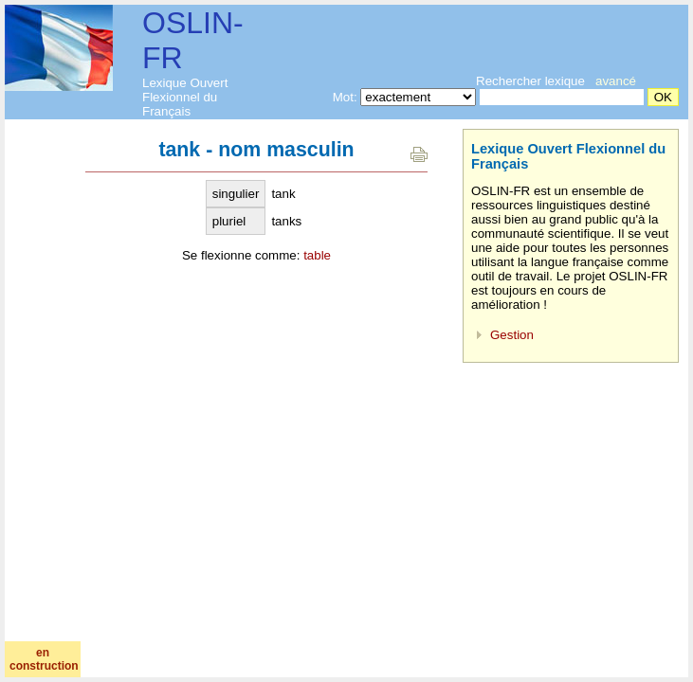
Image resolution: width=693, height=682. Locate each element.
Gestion (512, 335)
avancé (615, 81)
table (317, 255)
